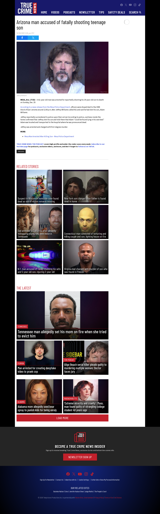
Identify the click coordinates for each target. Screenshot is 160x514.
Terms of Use (109, 497)
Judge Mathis (89, 491)
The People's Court (100, 491)
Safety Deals (116, 12)
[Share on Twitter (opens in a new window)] (33, 38)
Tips (101, 12)
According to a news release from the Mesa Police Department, (45, 107)
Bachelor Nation (58, 491)
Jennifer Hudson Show (76, 491)
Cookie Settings (84, 480)
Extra (66, 491)
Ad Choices (118, 497)
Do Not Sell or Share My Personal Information (105, 480)
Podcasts (69, 12)
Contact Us (59, 480)
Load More (62, 418)
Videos (55, 12)
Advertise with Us (70, 480)
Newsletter (87, 12)
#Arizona (21, 151)
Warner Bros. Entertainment (84, 497)
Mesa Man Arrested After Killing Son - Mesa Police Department (49, 136)
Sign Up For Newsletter (47, 480)
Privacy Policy (99, 497)
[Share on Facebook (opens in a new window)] (22, 38)
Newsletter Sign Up (80, 457)
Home (44, 12)
